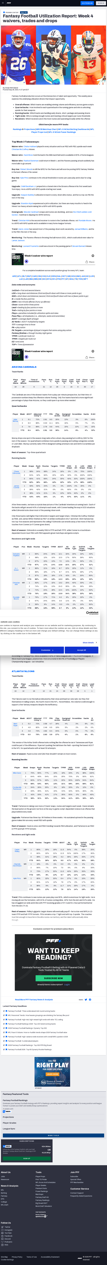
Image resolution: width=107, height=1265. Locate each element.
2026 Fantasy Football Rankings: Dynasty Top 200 (25, 1028)
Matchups (39, 1194)
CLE (48, 276)
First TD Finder (41, 1179)
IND (78, 276)
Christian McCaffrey (20, 149)
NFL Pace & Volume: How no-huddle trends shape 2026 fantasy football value (35, 1032)
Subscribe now (53, 978)
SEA (71, 279)
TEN (80, 279)
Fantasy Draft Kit (42, 1197)
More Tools (53, 1135)
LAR (26, 279)
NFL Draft (4, 1205)
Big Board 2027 (41, 1203)
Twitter (7, 1227)
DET (64, 276)
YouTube (8, 1233)
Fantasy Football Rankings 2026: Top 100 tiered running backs (29, 1024)
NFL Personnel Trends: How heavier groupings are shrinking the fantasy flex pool (36, 1015)
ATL (19, 276)
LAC (21, 279)
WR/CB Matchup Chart (46, 129)
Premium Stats (41, 1188)
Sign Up (24, 12)
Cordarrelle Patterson (17, 788)
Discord (8, 1239)
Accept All (87, 650)
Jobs (3, 1176)
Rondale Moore (85, 221)
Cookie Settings (7, 1260)
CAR (34, 276)
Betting (4, 1193)
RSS (6, 1245)
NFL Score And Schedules (46, 1182)
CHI (43, 276)
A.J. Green (16, 569)
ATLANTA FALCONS (23, 671)
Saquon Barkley (27, 195)
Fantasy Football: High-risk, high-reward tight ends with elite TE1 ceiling (33, 1020)
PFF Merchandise (76, 1182)
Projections (29, 129)
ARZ (14, 276)
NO (44, 279)
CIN (39, 276)
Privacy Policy (17, 1257)
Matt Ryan (15, 724)
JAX (83, 276)
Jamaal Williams (81, 229)
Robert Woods (26, 169)
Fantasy (4, 1196)
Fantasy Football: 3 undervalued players (20, 1041)
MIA (31, 279)
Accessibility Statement (50, 1257)
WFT (86, 279)
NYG (49, 279)
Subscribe (74, 1176)
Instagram (8, 1230)
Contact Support (77, 1193)
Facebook (8, 1236)
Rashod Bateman (31, 161)
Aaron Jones (23, 229)
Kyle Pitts (24, 178)
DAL (59, 276)
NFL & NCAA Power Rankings (62, 132)
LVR (92, 276)
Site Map (4, 1257)
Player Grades (41, 1185)
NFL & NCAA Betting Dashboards (73, 129)
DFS (2, 1199)
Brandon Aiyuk (27, 203)
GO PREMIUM (87, 3)
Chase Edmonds (16, 472)
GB (68, 276)
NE (40, 279)
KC (87, 276)
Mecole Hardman (31, 212)
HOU (73, 276)
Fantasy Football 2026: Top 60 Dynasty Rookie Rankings (27, 1049)
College (4, 1202)
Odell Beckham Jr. (28, 186)
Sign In (101, 3)
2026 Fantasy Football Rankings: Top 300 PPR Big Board (27, 1045)
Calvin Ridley (17, 850)
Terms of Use (31, 1257)
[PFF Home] (9, 3)
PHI (58, 279)
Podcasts (8, 1242)
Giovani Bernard (78, 246)
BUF (29, 276)
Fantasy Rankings (42, 1200)
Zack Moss (28, 155)
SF (67, 279)
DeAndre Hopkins (16, 555)
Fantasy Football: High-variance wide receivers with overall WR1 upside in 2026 (35, 1037)
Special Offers (75, 1179)
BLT (24, 276)
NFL (2, 1190)
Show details (94, 642)
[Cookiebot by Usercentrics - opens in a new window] (94, 613)
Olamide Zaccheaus (17, 865)
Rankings (17, 129)
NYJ (54, 279)
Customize (53, 650)
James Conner (16, 487)
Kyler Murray (15, 420)
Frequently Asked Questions (81, 1196)
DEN (54, 276)
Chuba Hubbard (30, 146)
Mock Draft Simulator (44, 1206)
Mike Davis (17, 773)
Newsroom (5, 1179)
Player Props (40, 1176)
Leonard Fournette (31, 246)
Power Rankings (42, 1191)
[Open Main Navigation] (3, 3)
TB (76, 279)
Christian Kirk (23, 221)
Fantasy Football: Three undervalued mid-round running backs (29, 1011)
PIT (63, 279)
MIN (36, 279)
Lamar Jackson (18, 240)
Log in (67, 985)
